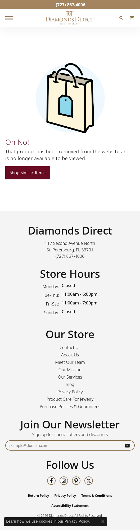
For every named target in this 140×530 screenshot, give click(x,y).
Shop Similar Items (28, 172)
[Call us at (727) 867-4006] (70, 256)
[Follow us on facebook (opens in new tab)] (51, 480)
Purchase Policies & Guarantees (70, 406)
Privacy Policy (70, 392)
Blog (70, 384)
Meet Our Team (70, 362)
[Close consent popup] (103, 521)
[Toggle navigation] (9, 18)
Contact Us (70, 347)
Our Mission (70, 370)
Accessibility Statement (69, 505)
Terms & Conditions (96, 495)
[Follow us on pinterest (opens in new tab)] (76, 480)
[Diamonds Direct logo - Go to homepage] (70, 18)
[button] (121, 19)
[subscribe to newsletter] (127, 445)
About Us (70, 355)
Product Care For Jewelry (70, 399)
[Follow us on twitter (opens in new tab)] (88, 480)
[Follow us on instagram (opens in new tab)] (64, 480)
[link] (70, 4)
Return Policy (38, 495)
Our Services (70, 377)
